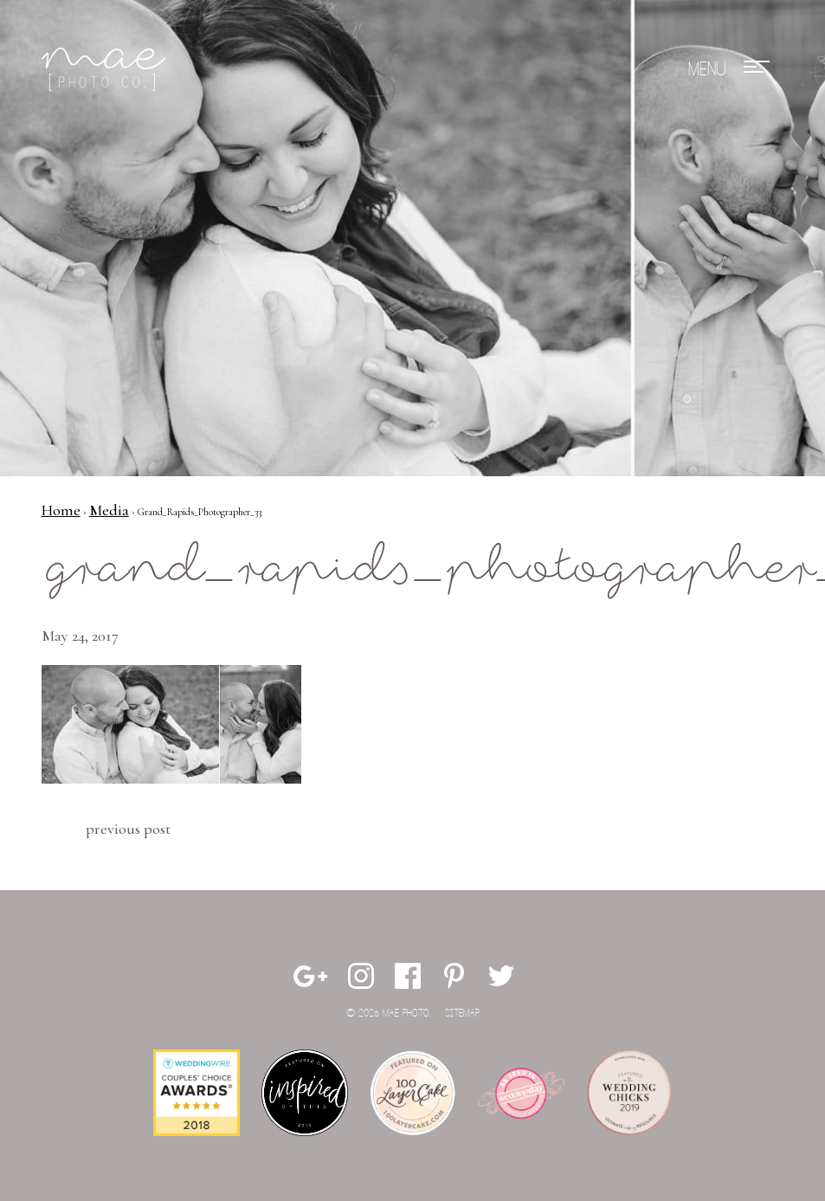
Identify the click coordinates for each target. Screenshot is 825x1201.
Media (109, 510)
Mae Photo (106, 69)
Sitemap (462, 1013)
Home (61, 510)
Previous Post (128, 828)
